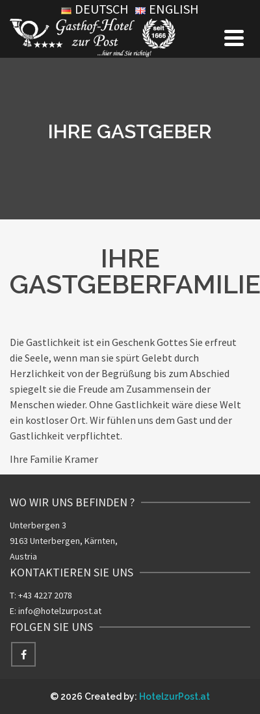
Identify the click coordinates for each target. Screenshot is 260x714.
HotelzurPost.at (174, 696)
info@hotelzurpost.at (59, 611)
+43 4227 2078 (45, 595)
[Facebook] (23, 654)
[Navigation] (234, 37)
